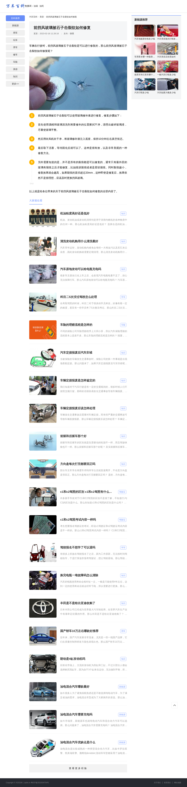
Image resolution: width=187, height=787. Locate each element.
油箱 (36, 6)
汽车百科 (33, 17)
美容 (15, 69)
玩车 (15, 40)
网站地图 (177, 783)
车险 (15, 62)
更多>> (15, 83)
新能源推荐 (141, 19)
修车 (15, 54)
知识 (15, 76)
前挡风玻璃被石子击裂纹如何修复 (61, 17)
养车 (15, 47)
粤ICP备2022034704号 (40, 783)
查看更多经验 (78, 768)
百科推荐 (15, 18)
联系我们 (167, 783)
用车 (15, 32)
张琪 (72, 33)
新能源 (15, 25)
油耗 (41, 6)
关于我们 (157, 783)
